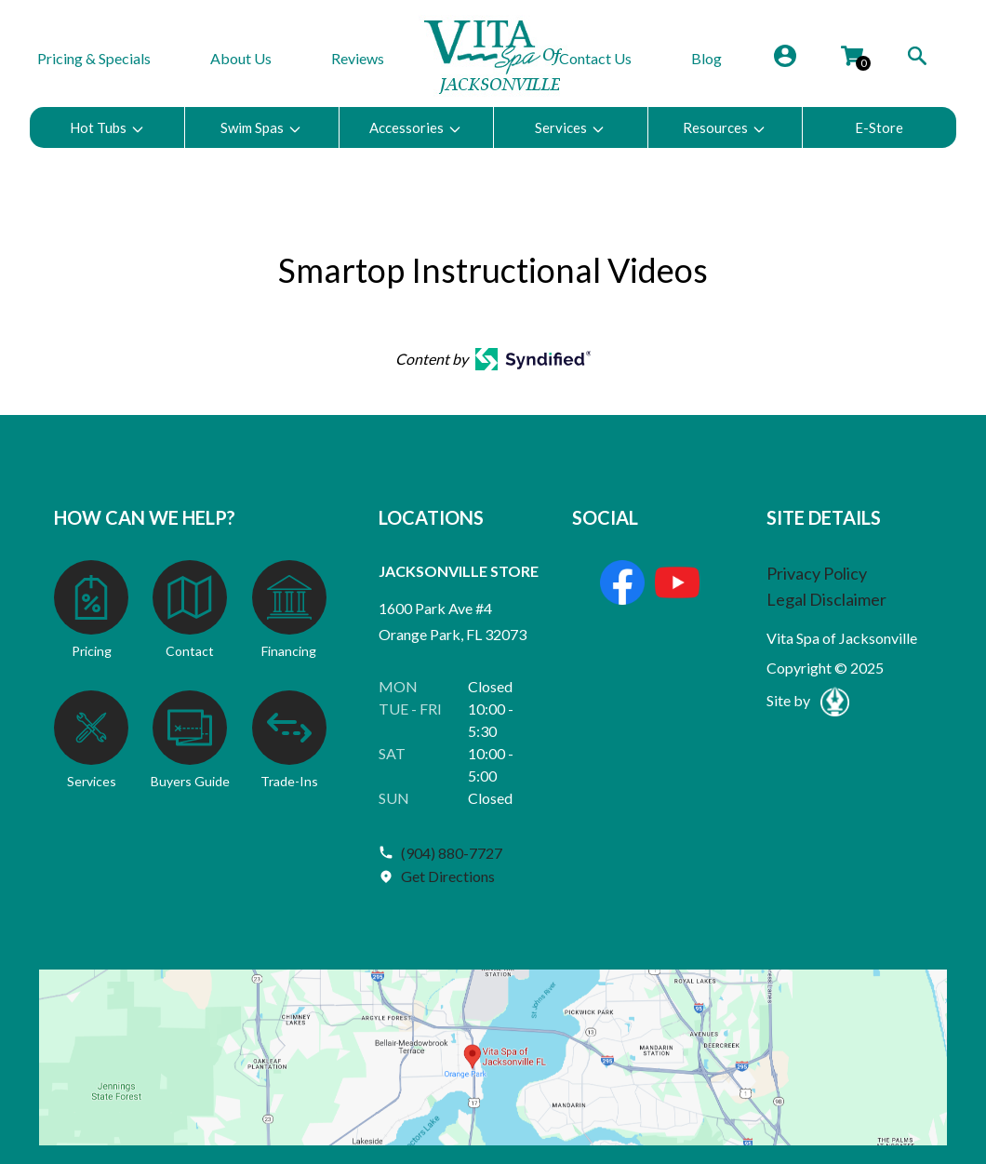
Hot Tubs (107, 128)
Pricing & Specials (94, 58)
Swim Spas (261, 128)
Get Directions (448, 876)
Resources (724, 128)
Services (570, 128)
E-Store (879, 127)
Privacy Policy (816, 573)
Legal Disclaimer (826, 599)
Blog (706, 58)
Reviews (357, 58)
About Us (241, 58)
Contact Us (595, 58)
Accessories (415, 128)
